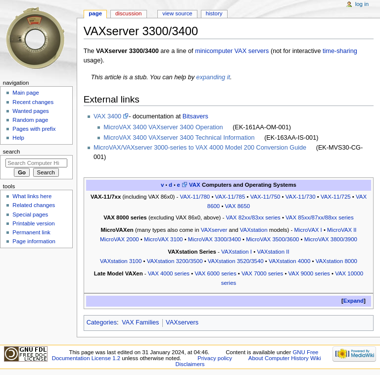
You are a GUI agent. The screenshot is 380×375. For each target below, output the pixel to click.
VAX (240, 51)
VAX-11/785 (230, 197)
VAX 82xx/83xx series (253, 217)
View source (177, 13)
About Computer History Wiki (284, 358)
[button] (353, 301)
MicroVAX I (308, 230)
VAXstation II (273, 252)
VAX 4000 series (169, 273)
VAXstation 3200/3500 (175, 261)
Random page (30, 120)
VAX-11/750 (265, 197)
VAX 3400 (107, 116)
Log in (362, 4)
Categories (102, 322)
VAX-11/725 (336, 197)
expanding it (213, 77)
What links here (31, 196)
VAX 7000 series (262, 273)
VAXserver (214, 230)
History (214, 13)
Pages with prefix (33, 129)
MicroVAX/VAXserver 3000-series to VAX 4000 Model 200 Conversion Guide (200, 147)
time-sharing (340, 51)
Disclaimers (189, 364)
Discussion (128, 13)
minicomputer (214, 51)
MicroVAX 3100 (163, 239)
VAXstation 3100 (121, 261)
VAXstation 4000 (289, 261)
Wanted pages (30, 111)
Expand (353, 301)
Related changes (33, 205)
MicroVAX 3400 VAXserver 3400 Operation (163, 127)
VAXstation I (236, 252)
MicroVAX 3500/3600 (272, 239)
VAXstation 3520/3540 (236, 261)
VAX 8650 (237, 206)
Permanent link (31, 232)
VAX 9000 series (309, 273)
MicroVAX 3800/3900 (330, 239)
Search (11, 152)
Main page (25, 93)
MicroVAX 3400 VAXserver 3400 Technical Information (178, 137)
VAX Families (140, 322)
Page (95, 13)
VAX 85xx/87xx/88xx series (319, 217)
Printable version (33, 223)
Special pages (30, 214)
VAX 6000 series (215, 273)
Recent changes (32, 102)
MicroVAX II (341, 230)
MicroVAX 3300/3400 (214, 239)
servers (258, 51)
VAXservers (182, 322)
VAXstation (254, 230)
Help (18, 138)
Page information (33, 241)
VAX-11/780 (195, 197)
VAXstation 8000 (336, 261)
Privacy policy (214, 358)
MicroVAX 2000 (119, 239)
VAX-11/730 (300, 197)
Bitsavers (195, 116)
